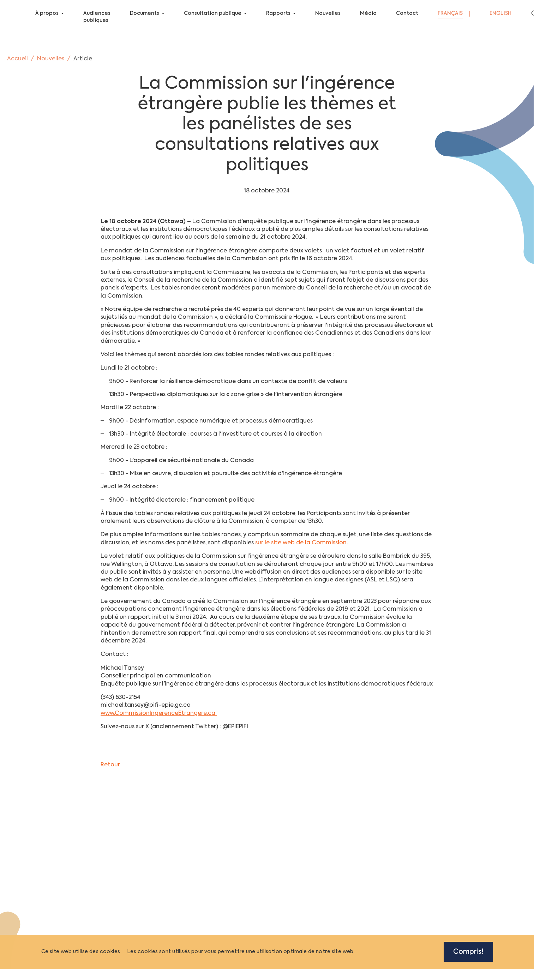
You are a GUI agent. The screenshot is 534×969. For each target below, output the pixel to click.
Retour (110, 770)
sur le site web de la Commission (301, 548)
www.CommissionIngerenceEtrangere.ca (159, 719)
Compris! (468, 952)
